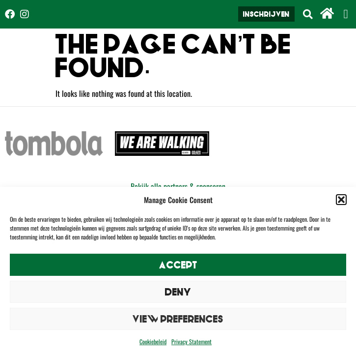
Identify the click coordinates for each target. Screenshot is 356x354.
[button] (341, 200)
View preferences (178, 319)
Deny (178, 291)
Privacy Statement (191, 341)
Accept (178, 264)
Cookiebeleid (152, 341)
